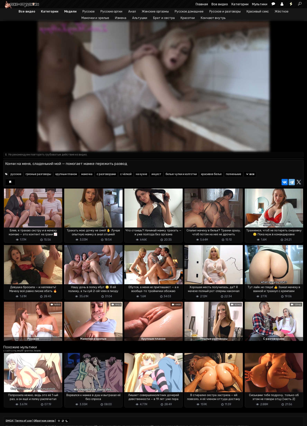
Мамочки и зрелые (95, 18)
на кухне (141, 174)
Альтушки (139, 18)
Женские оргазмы (155, 11)
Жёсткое (281, 11)
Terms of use (23, 420)
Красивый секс (258, 11)
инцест (156, 174)
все (250, 174)
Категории (239, 4)
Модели (70, 11)
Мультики (259, 4)
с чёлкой (126, 174)
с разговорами (106, 174)
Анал (132, 11)
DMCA (9, 420)
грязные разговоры (38, 174)
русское (16, 174)
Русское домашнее (189, 11)
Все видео (219, 4)
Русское (88, 11)
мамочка (86, 174)
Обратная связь (43, 420)
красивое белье (211, 174)
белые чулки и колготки (181, 174)
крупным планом (66, 174)
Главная (202, 4)
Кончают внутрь (213, 18)
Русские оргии (111, 11)
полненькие (233, 174)
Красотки (188, 18)
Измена (120, 18)
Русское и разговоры (225, 11)
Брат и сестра (164, 18)
